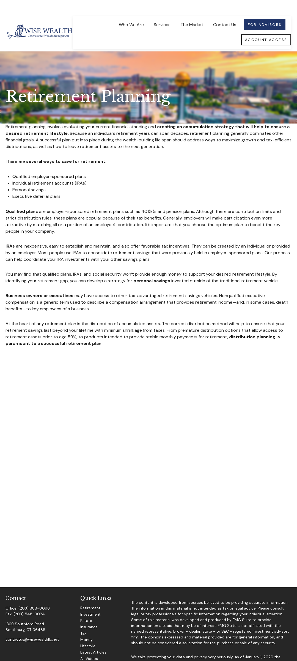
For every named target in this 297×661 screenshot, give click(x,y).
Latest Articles (93, 639)
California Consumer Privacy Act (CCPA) (167, 649)
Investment (90, 601)
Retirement (90, 595)
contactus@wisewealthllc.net (32, 626)
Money (86, 626)
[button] (131, 11)
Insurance (89, 614)
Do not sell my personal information (208, 655)
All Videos (89, 645)
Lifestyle (87, 633)
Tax (83, 620)
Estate (86, 607)
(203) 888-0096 (34, 595)
